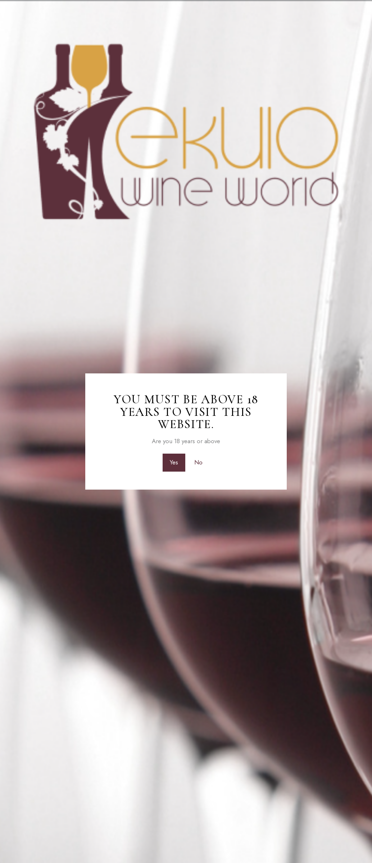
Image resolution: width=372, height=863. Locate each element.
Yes (174, 462)
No (198, 462)
